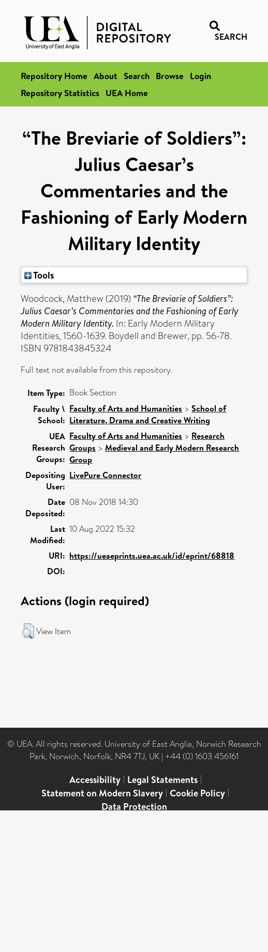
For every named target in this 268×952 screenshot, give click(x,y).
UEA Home (127, 93)
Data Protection (134, 806)
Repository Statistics (60, 93)
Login (200, 76)
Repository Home (54, 76)
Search (137, 76)
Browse (170, 76)
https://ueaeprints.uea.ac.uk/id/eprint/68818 (151, 555)
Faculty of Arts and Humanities (125, 408)
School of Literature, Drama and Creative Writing (147, 414)
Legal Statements (162, 779)
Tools (39, 275)
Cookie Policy (197, 793)
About (105, 76)
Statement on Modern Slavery (102, 793)
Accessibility (95, 779)
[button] (28, 631)
